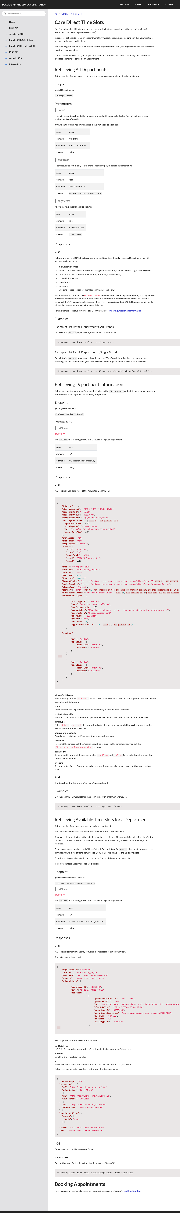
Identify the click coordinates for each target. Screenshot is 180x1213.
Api (56, 13)
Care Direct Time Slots (71, 13)
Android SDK (12, 58)
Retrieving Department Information (125, 310)
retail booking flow (132, 1188)
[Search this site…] (24, 13)
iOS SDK (10, 52)
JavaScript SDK (13, 34)
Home (9, 22)
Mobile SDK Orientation (18, 40)
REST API (10, 28)
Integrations (12, 64)
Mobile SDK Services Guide (19, 46)
